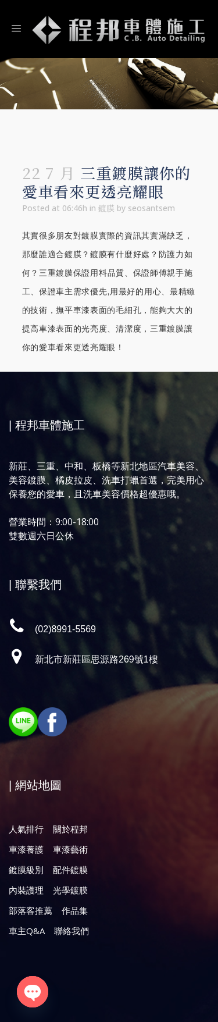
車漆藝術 (70, 849)
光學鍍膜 (70, 890)
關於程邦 (70, 829)
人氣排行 (26, 829)
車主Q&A (27, 930)
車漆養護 (26, 849)
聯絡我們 (71, 930)
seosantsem (151, 207)
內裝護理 (26, 890)
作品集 (75, 910)
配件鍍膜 (70, 869)
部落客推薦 (30, 910)
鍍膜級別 (26, 869)
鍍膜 (106, 207)
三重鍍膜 (56, 272)
